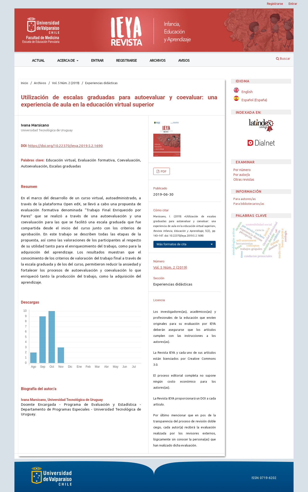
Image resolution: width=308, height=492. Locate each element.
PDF (163, 171)
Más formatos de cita (171, 244)
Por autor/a (241, 175)
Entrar (97, 60)
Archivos (158, 60)
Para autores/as (244, 198)
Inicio (24, 83)
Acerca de (66, 60)
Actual (38, 60)
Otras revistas (243, 179)
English (247, 92)
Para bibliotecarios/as (248, 203)
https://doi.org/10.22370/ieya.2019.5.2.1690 (65, 146)
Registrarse (126, 60)
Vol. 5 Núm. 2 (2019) (65, 83)
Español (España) (254, 100)
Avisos (184, 60)
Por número (242, 170)
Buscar (283, 58)
